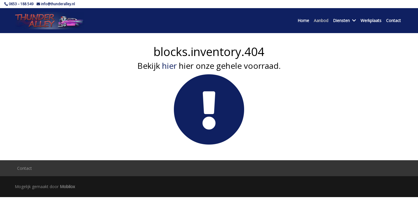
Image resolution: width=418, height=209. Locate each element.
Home (303, 20)
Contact (393, 20)
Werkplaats (371, 20)
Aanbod (321, 20)
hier (169, 65)
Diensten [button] (344, 20)
